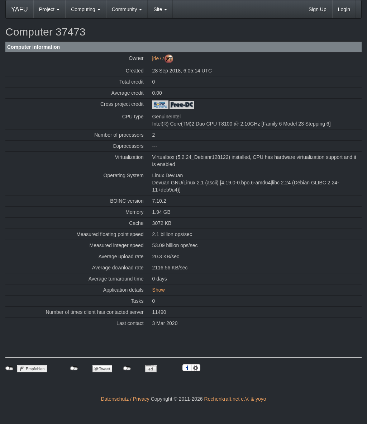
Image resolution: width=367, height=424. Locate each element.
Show (158, 290)
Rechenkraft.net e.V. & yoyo (235, 399)
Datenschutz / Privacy (125, 399)
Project (49, 9)
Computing (85, 9)
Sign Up (318, 9)
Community (127, 9)
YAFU (19, 9)
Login (344, 9)
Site (160, 9)
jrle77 (158, 58)
